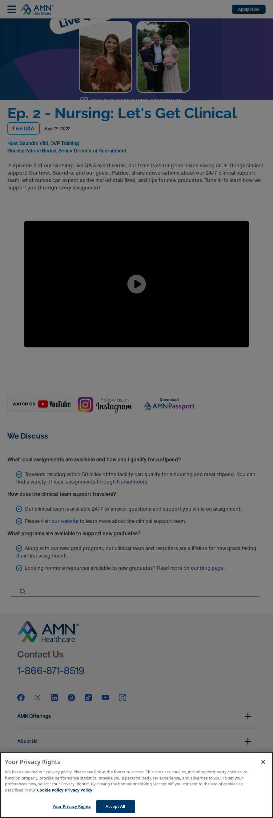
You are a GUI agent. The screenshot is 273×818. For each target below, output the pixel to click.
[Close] (263, 762)
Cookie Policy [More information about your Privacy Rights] (50, 790)
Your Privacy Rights (72, 806)
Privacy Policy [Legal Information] (78, 790)
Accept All (115, 806)
